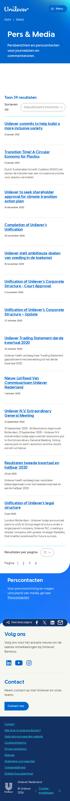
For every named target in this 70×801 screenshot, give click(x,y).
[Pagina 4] (36, 563)
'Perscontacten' (18, 597)
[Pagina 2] (23, 563)
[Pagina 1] (17, 563)
